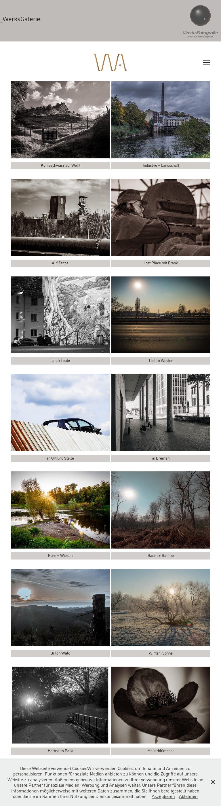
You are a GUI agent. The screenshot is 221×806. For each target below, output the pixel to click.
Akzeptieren (163, 796)
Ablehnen (188, 796)
